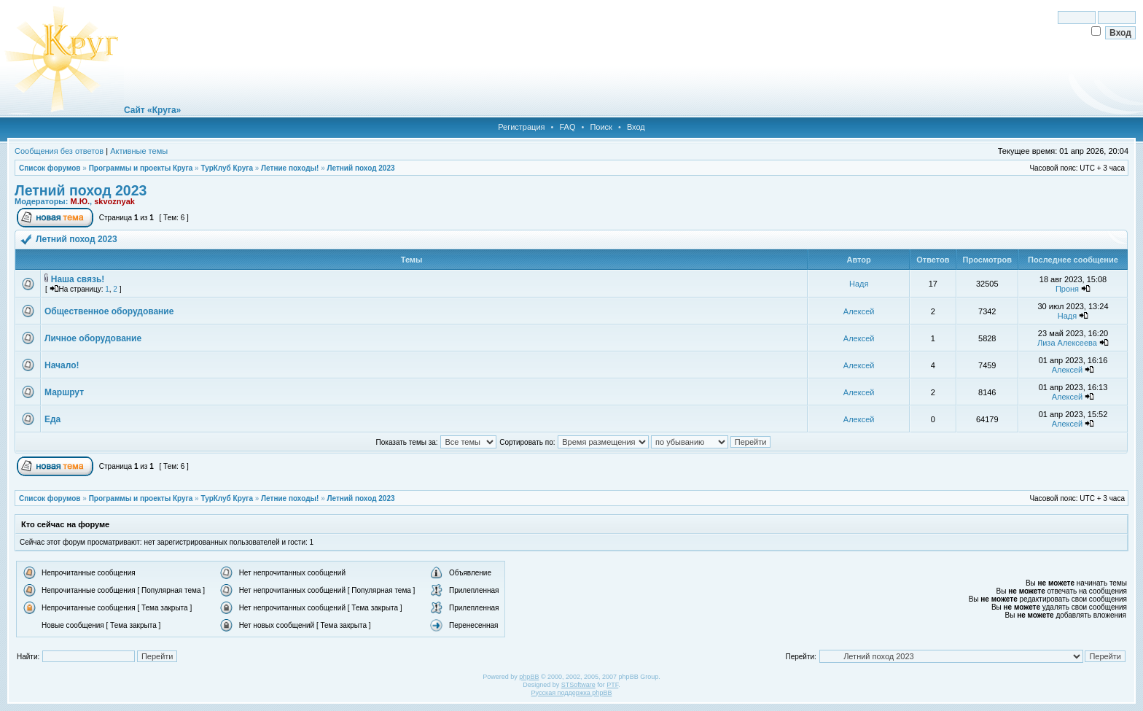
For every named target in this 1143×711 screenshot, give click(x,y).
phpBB (529, 676)
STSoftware (578, 684)
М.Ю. (80, 201)
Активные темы (139, 151)
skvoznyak (114, 201)
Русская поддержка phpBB (571, 692)
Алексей (859, 311)
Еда (52, 419)
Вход (636, 127)
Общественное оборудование (108, 311)
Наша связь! (78, 279)
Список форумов (50, 168)
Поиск (601, 127)
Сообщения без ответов (59, 151)
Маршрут (64, 392)
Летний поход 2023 (360, 168)
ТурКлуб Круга (226, 168)
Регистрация (521, 127)
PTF (612, 684)
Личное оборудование (92, 338)
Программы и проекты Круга (141, 168)
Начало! (61, 365)
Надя (858, 283)
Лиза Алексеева (1067, 342)
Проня (1067, 288)
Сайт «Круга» (152, 110)
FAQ (567, 127)
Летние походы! (290, 168)
